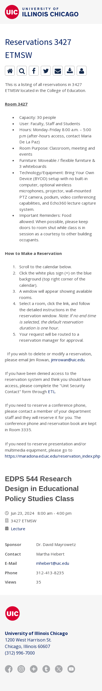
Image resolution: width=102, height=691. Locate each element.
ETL (51, 391)
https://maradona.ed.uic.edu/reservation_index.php (52, 456)
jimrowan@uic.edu (68, 359)
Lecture (18, 528)
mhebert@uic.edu (52, 563)
